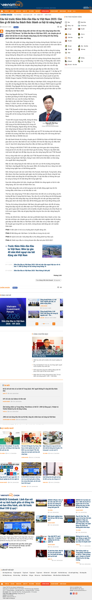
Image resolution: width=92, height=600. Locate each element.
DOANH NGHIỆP (54, 11)
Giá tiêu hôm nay (62, 572)
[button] (36, 323)
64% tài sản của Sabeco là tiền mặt (14, 399)
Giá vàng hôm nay (7, 572)
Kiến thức (48, 15)
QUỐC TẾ (25, 11)
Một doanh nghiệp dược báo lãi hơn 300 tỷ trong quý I (55, 518)
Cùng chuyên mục (40, 334)
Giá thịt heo (25, 575)
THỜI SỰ (7, 11)
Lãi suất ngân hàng (73, 572)
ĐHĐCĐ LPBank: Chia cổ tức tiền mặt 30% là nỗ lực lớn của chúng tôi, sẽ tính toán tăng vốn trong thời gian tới (55, 503)
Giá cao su (37, 575)
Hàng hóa (45, 482)
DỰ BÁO (12, 11)
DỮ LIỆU (69, 11)
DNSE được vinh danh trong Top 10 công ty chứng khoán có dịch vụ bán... (41, 313)
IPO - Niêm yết (38, 15)
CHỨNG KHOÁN (45, 11)
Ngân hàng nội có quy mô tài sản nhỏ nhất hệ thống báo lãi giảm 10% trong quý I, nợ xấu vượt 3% (52, 448)
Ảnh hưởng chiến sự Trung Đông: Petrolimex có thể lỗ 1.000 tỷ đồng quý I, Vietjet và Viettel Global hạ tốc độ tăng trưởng (30, 408)
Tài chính (2, 453)
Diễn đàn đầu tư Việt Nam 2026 (61, 575)
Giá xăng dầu (83, 572)
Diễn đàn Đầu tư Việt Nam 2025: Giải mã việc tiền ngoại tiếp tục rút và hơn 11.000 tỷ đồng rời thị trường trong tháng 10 (37, 265)
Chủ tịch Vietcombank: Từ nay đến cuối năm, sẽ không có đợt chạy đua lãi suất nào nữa (10, 448)
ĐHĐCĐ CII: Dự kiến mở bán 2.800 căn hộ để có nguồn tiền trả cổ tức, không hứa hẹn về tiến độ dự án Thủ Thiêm (83, 503)
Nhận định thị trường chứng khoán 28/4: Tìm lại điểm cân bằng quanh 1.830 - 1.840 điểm (47, 375)
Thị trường (17, 15)
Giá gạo (31, 575)
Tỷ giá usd (25, 572)
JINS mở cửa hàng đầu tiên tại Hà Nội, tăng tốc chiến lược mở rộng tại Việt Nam (29, 417)
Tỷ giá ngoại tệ (17, 572)
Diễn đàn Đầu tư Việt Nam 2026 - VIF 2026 (13, 322)
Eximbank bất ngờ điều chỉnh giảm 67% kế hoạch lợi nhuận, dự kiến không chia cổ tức (20, 545)
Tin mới (7, 385)
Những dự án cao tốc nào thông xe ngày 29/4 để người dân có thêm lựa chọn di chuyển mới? (83, 539)
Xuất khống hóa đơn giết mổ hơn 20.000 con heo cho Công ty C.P (52, 478)
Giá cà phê (53, 572)
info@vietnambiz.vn (11, 596)
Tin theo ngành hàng (73, 17)
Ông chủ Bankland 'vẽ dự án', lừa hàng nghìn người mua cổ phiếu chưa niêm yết (47, 365)
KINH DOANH (63, 11)
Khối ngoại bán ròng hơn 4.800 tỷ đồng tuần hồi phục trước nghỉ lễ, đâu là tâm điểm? (46, 370)
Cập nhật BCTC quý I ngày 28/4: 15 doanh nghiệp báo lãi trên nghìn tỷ (9, 478)
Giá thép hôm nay (7, 575)
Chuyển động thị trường (9, 419)
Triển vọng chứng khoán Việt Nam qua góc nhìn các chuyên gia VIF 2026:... (41, 301)
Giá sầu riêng (16, 575)
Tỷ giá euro (39, 572)
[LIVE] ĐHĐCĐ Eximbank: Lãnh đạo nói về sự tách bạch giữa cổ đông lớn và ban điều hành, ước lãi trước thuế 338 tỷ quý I (31, 480)
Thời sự (5, 411)
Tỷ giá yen (32, 572)
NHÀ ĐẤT (38, 11)
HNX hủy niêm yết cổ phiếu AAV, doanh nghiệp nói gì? (47, 360)
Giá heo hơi (46, 572)
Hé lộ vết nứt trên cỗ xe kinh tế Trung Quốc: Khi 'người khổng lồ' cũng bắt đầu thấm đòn (30, 390)
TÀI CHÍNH (31, 11)
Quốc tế (5, 393)
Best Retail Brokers (47, 575)
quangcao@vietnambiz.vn (80, 590)
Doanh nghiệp (6, 401)
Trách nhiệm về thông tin (9, 598)
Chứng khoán (6, 15)
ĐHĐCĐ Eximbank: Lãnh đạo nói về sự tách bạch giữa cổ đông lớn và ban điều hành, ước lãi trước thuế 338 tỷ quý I (17, 504)
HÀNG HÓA (18, 11)
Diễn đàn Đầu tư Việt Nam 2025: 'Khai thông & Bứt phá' (32, 271)
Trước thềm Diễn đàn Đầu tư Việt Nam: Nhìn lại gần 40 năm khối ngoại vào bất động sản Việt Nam (21, 251)
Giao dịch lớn (27, 15)
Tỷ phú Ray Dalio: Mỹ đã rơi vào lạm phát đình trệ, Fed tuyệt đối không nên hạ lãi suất (55, 553)
